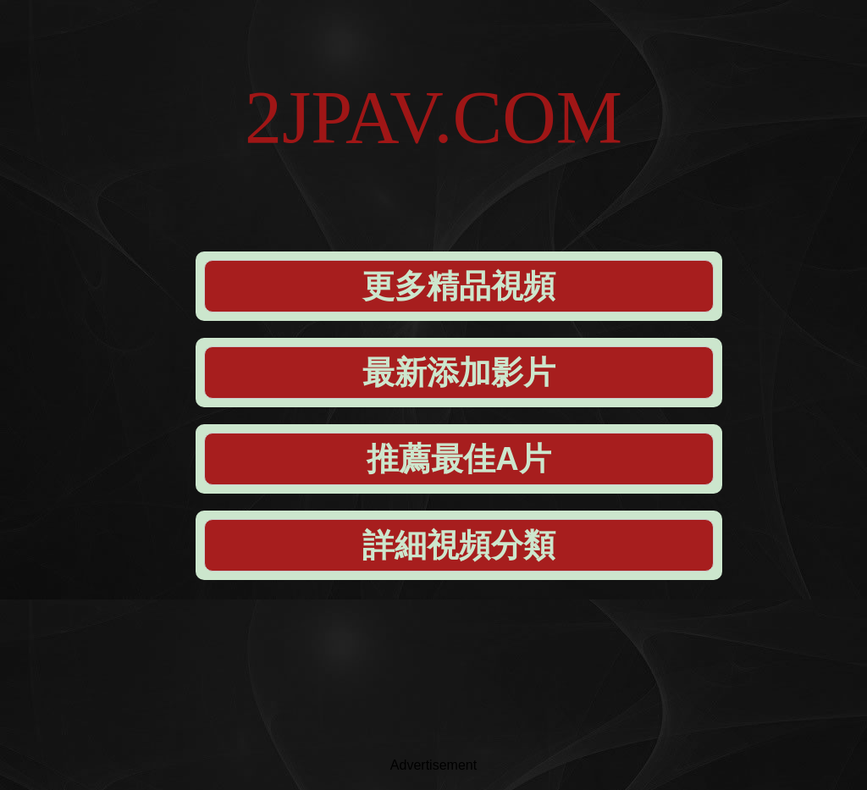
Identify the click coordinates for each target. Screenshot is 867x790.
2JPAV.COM (433, 117)
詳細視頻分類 (458, 545)
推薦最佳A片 (458, 459)
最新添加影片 (458, 372)
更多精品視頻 (458, 286)
